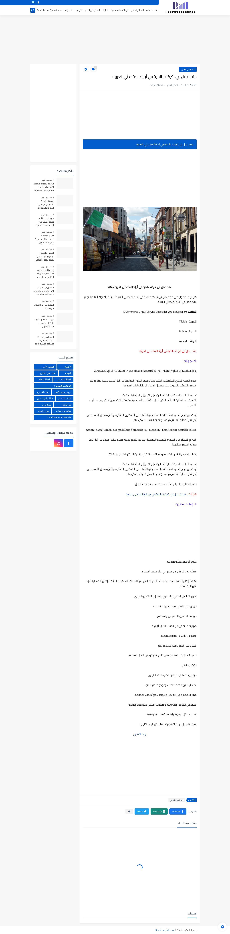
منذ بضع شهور (46, 180)
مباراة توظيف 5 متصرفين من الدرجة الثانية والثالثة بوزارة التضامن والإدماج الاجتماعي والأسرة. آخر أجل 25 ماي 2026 (44, 204)
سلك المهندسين (45, 398)
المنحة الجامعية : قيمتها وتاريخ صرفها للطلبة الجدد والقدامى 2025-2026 (44, 256)
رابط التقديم (139, 734)
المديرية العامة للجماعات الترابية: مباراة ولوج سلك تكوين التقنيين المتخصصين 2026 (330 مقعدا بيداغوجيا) (44, 239)
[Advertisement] (115, 39)
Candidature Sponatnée (49, 10)
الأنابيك (105, 10)
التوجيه (79, 10)
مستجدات (46, 404)
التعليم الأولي (48, 367)
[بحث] (32, 10)
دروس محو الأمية (63, 392)
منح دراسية (68, 10)
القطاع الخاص (137, 10)
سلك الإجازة (43, 392)
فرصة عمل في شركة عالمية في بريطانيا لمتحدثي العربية (156, 494)
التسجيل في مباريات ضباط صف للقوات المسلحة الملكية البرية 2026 (44, 340)
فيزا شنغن (66, 404)
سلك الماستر (65, 398)
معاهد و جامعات (63, 411)
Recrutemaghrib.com (164, 930)
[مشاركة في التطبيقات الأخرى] (129, 811)
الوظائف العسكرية (120, 10)
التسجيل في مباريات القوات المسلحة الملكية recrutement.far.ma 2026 (43, 291)
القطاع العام (152, 10)
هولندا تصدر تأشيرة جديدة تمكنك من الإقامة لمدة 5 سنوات (44, 222)
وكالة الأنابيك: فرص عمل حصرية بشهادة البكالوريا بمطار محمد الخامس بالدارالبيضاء (45, 274)
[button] (177, 811)
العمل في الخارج (92, 10)
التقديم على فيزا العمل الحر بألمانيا (44, 306)
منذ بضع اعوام (46, 215)
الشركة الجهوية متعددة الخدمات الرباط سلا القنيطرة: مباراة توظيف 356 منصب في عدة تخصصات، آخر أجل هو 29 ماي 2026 (43, 187)
